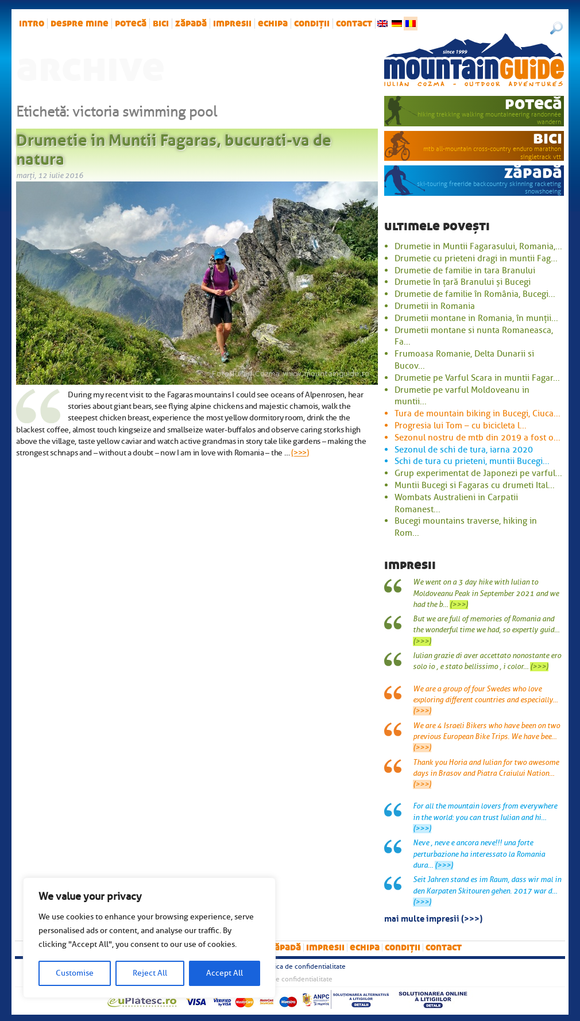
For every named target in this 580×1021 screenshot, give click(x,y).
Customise (75, 973)
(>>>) (300, 452)
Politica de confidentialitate (303, 966)
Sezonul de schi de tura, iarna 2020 (464, 449)
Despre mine (80, 23)
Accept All (224, 973)
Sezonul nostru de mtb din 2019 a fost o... (477, 437)
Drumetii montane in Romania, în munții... (476, 318)
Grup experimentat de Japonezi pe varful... (478, 473)
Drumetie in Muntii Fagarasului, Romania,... (478, 246)
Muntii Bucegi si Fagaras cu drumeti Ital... (475, 485)
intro (31, 23)
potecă (130, 23)
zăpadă (191, 23)
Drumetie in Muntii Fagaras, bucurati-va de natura (173, 147)
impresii (232, 23)
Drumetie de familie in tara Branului (465, 270)
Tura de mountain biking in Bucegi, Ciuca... (477, 413)
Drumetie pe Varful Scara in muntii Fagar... (477, 378)
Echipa (273, 23)
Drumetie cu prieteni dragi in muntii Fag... (476, 258)
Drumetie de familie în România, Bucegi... (475, 294)
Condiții (312, 23)
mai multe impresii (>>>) (433, 918)
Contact (354, 23)
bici (161, 23)
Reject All (150, 973)
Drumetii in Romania (435, 306)
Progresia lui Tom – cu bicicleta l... (461, 425)
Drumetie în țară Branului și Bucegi (463, 282)
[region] (149, 937)
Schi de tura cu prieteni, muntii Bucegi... (472, 461)
